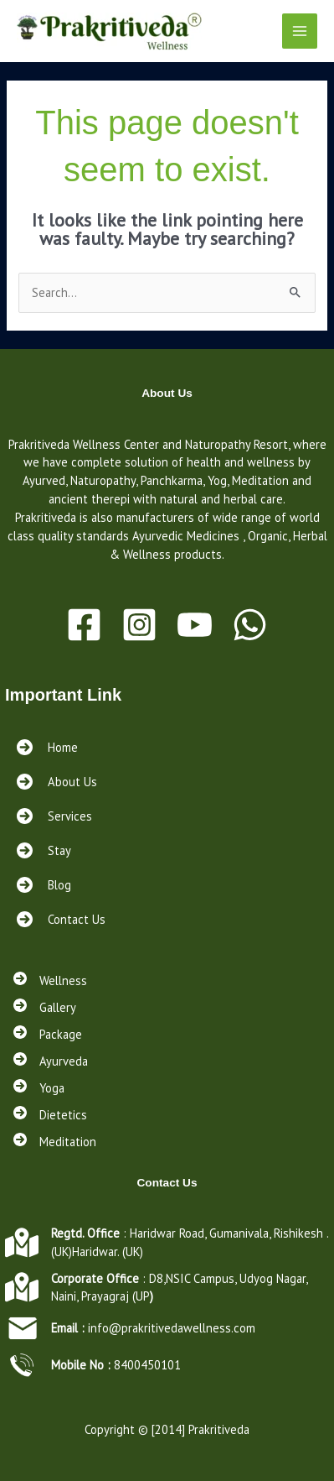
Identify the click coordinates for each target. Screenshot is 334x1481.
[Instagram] (139, 625)
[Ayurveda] (50, 1061)
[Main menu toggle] (299, 31)
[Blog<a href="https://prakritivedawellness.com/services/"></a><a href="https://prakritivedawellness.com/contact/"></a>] (42, 884)
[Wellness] (50, 981)
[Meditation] (54, 1142)
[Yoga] (38, 1088)
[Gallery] (44, 1008)
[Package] (47, 1034)
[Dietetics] (50, 1115)
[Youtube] (195, 625)
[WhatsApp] (250, 625)
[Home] (45, 747)
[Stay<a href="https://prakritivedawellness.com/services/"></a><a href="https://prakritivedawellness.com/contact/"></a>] (42, 850)
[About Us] (55, 781)
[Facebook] (84, 625)
